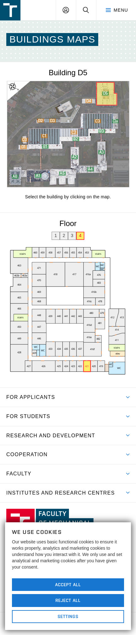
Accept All (68, 584)
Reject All (68, 600)
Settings (68, 616)
